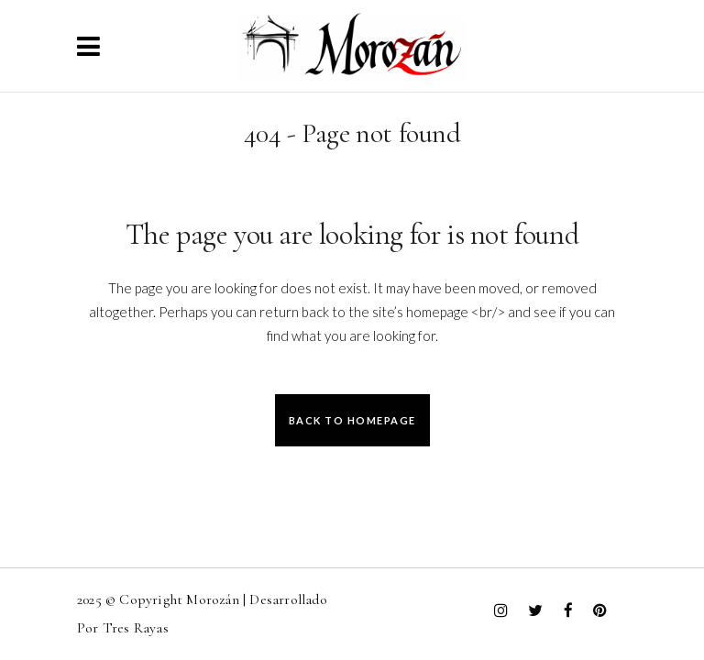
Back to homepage (352, 420)
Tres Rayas (136, 628)
